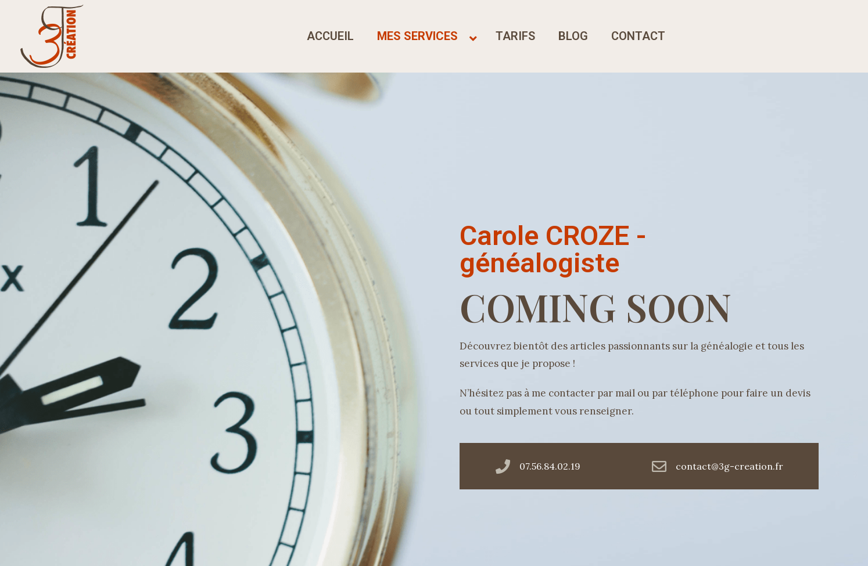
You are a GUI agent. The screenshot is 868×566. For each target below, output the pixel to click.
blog (573, 36)
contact (638, 36)
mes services (417, 36)
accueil (330, 36)
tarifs (515, 36)
